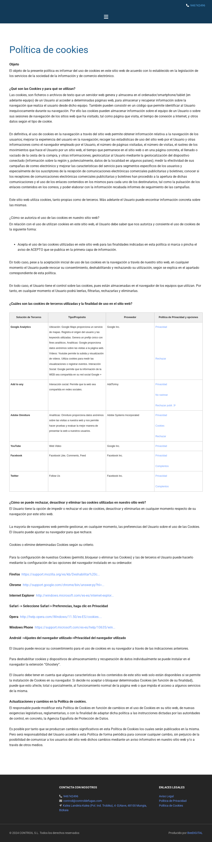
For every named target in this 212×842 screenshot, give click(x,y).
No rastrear (161, 394)
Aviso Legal (166, 796)
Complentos (162, 466)
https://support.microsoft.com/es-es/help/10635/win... (75, 627)
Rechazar (160, 358)
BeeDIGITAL (195, 833)
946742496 (197, 5)
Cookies (159, 425)
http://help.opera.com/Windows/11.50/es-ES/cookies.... (61, 617)
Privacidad (161, 327)
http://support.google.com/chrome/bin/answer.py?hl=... (63, 585)
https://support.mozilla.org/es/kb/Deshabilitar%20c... (61, 574)
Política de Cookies (171, 805)
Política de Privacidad (173, 800)
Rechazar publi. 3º (165, 405)
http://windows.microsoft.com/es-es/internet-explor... (75, 595)
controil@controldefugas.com (82, 800)
